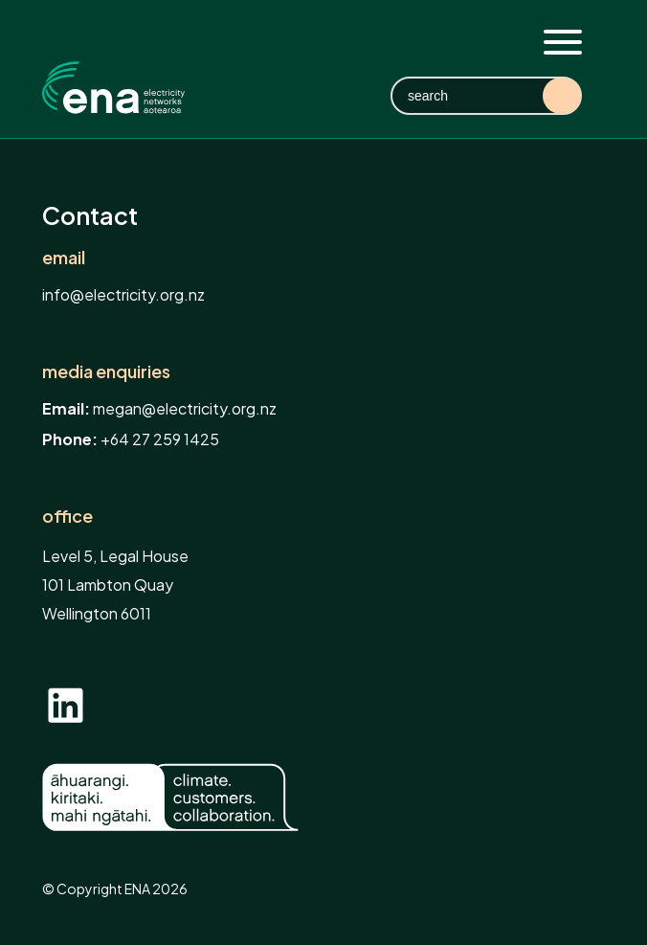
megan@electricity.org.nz (185, 408)
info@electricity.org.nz (123, 294)
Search (562, 96)
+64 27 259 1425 (159, 439)
